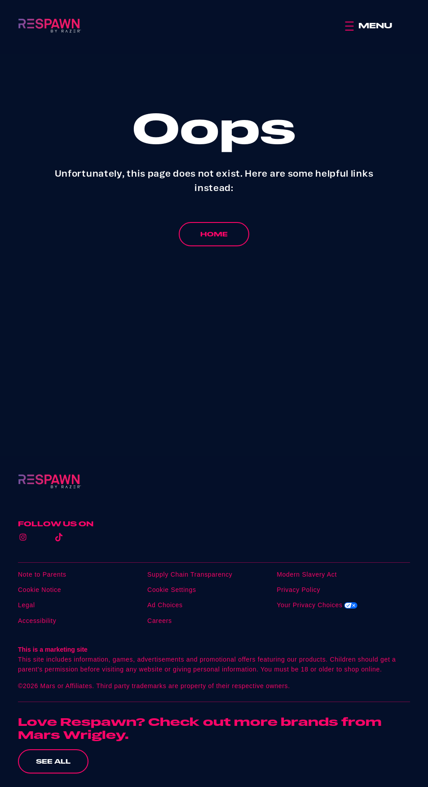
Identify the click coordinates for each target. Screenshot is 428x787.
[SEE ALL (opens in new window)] (53, 761)
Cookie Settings (171, 590)
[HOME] (214, 234)
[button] (377, 26)
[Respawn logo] (49, 482)
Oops (214, 128)
